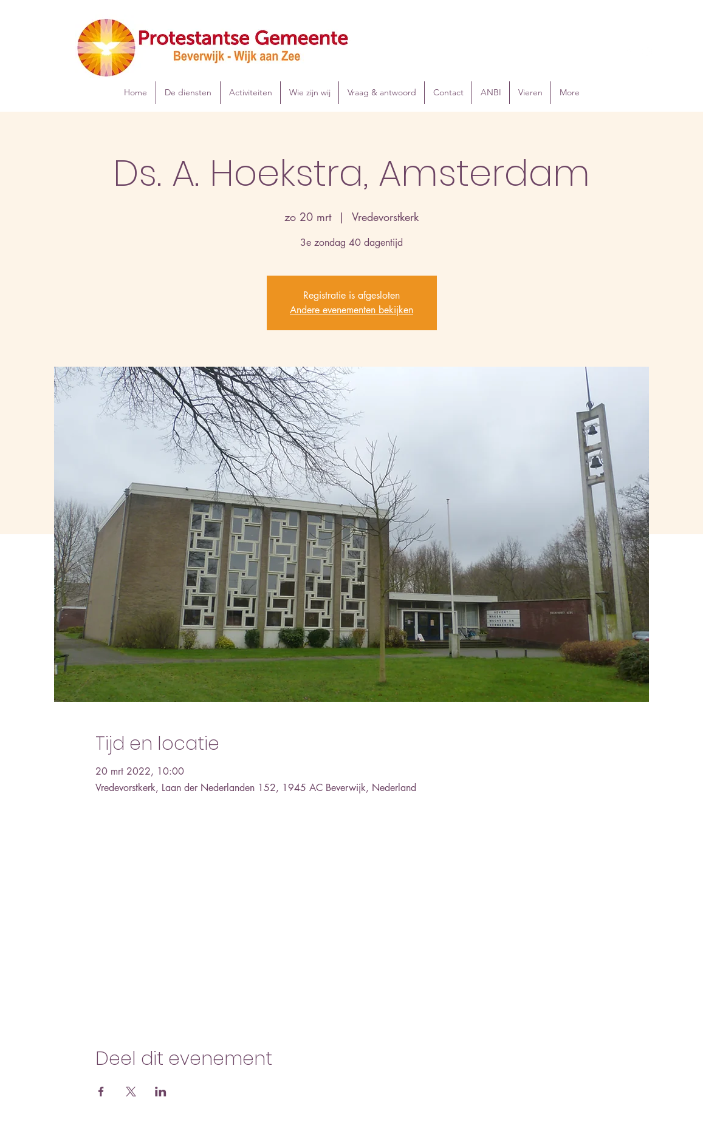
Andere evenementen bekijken (351, 310)
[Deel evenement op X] (131, 1091)
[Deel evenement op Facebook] (101, 1091)
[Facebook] (629, 52)
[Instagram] (647, 52)
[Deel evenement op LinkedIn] (160, 1091)
